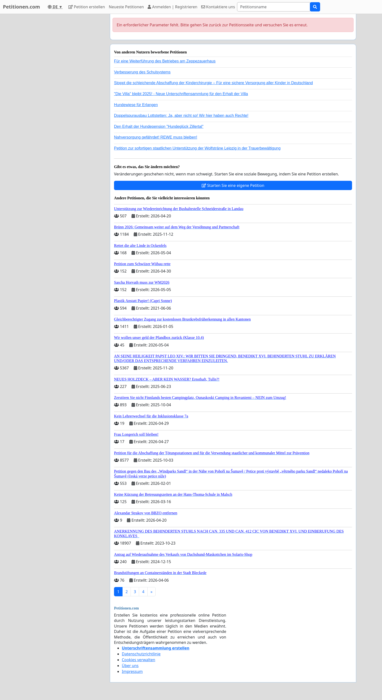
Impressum (132, 671)
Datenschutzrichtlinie (141, 654)
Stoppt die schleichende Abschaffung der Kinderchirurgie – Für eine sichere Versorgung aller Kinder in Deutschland (213, 83)
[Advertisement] (62, 87)
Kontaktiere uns (218, 7)
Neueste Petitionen (126, 7)
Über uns (130, 665)
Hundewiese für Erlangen (136, 105)
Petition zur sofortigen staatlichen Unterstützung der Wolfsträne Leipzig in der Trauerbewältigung (197, 148)
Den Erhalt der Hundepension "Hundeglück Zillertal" (158, 126)
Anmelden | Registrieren (172, 7)
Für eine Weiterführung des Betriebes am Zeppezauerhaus (165, 61)
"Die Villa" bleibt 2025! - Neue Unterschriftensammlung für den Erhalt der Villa (181, 94)
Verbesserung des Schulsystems (142, 72)
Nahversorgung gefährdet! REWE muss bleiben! (155, 137)
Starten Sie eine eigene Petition (233, 185)
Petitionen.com (21, 6)
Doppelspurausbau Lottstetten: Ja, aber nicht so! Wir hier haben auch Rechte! (181, 115)
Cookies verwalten (138, 659)
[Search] (273, 6)
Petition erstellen (86, 7)
